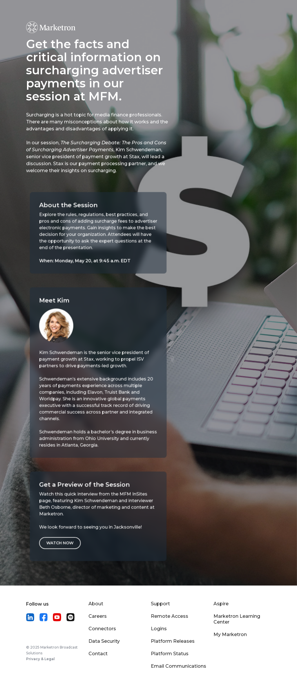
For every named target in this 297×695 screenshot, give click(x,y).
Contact (98, 653)
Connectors (102, 628)
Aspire (221, 603)
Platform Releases (173, 641)
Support (160, 603)
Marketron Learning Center (236, 619)
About (95, 603)
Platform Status (170, 653)
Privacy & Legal (40, 659)
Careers (97, 616)
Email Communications (178, 666)
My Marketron (230, 634)
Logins (159, 628)
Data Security (104, 641)
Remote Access (169, 616)
